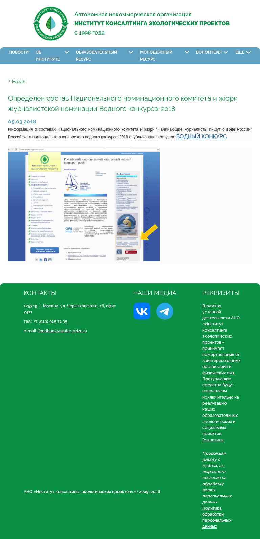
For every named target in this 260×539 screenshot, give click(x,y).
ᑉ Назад (16, 81)
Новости (19, 52)
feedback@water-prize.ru (62, 331)
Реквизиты (213, 439)
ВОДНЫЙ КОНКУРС (201, 136)
